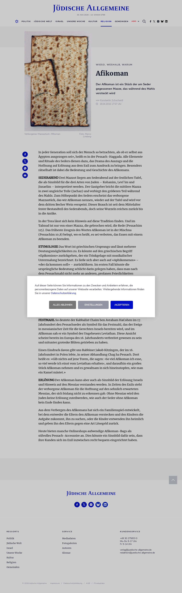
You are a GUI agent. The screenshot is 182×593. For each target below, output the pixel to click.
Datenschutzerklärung (63, 293)
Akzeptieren (121, 304)
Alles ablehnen (62, 304)
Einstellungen (93, 304)
